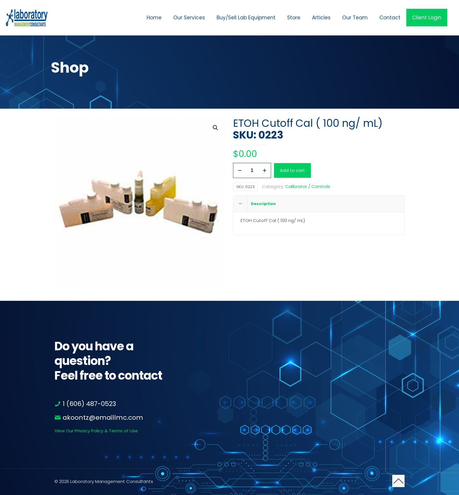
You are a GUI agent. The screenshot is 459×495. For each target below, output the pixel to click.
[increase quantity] (264, 170)
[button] (216, 128)
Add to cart (292, 170)
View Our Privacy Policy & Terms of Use (96, 431)
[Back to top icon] (398, 481)
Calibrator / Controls (307, 186)
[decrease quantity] (239, 170)
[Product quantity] (252, 170)
